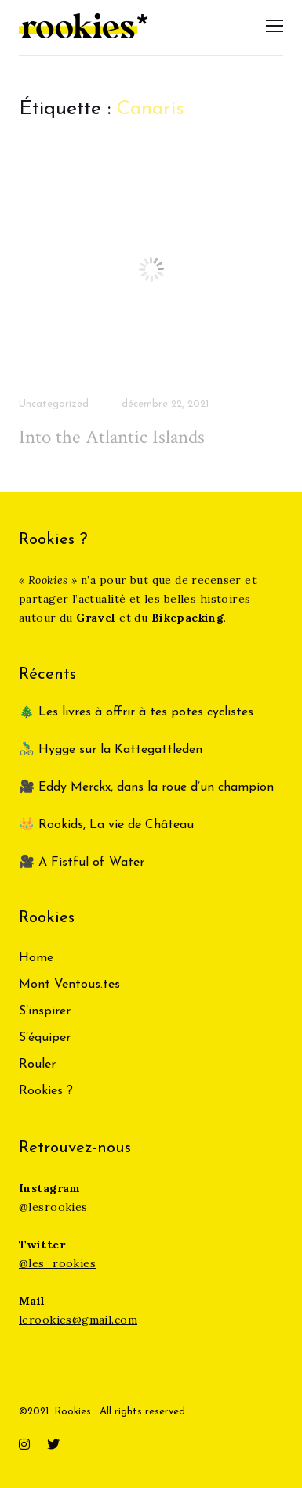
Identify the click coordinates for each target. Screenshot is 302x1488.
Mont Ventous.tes (69, 984)
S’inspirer (45, 1011)
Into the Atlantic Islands (112, 437)
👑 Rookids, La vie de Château (106, 825)
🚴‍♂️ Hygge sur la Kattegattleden (110, 750)
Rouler (37, 1064)
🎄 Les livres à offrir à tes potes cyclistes (136, 712)
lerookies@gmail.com (78, 1320)
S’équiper (45, 1038)
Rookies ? (46, 1091)
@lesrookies (53, 1207)
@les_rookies (57, 1263)
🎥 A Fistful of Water (83, 862)
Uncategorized (54, 404)
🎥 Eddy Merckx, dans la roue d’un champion (146, 787)
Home (36, 958)
